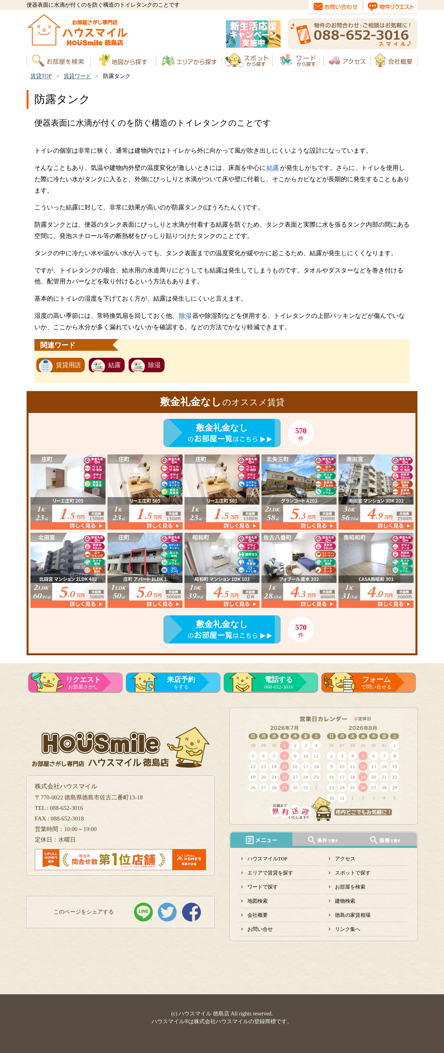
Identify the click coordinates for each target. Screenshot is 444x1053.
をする (181, 683)
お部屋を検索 (350, 887)
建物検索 (345, 901)
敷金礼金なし (222, 428)
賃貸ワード (77, 76)
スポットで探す (353, 873)
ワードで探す (262, 887)
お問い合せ (260, 929)
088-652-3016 (279, 683)
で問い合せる (376, 683)
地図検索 (257, 901)
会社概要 (257, 915)
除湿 (185, 315)
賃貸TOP (41, 76)
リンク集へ (347, 929)
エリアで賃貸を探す (270, 873)
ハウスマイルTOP (267, 859)
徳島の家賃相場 (353, 915)
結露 (273, 167)
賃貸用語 (68, 365)
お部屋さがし (83, 683)
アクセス (345, 859)
